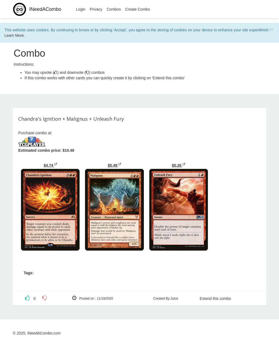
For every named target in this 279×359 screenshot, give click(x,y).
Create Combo (137, 9)
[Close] (266, 29)
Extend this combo (215, 298)
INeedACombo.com (43, 333)
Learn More (14, 35)
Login (80, 9)
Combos (114, 9)
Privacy (96, 9)
